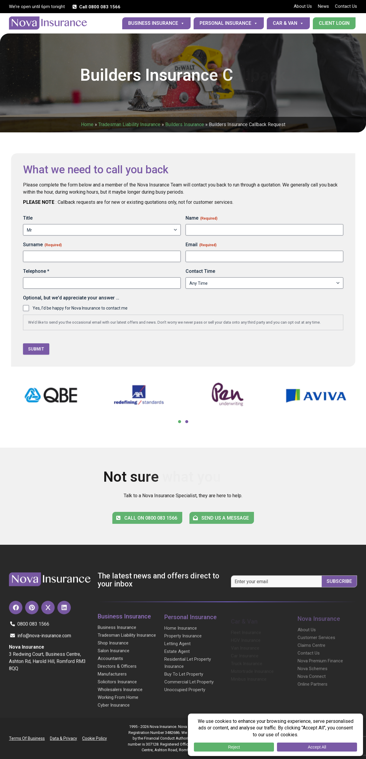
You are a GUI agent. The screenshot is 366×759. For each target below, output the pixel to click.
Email (201, 245)
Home (87, 124)
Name (202, 218)
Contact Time (200, 271)
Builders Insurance (184, 124)
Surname (42, 245)
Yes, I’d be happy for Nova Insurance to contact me (80, 308)
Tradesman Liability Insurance (129, 124)
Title (28, 218)
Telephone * (36, 271)
